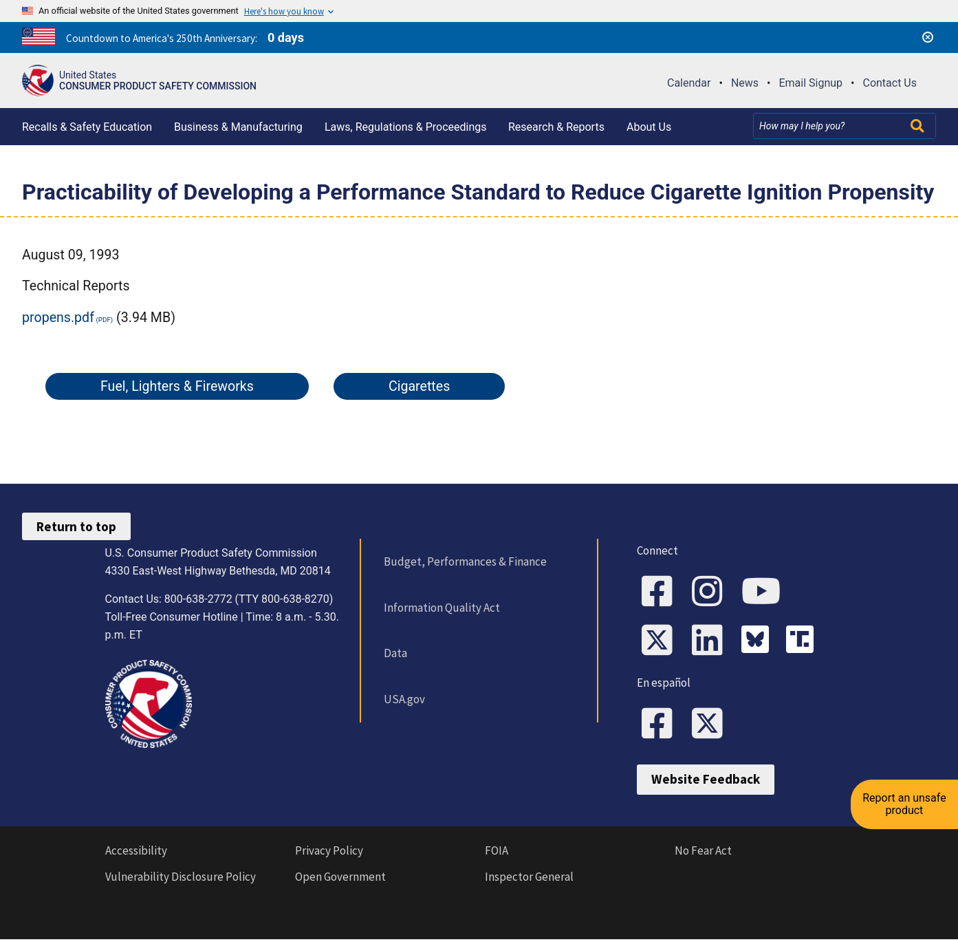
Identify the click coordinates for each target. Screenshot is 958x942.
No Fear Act (703, 852)
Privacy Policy (329, 852)
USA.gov (403, 699)
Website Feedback (705, 781)
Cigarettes (419, 386)
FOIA (496, 852)
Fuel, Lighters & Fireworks (177, 386)
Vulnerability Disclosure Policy (180, 879)
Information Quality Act (441, 607)
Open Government (340, 879)
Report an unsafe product (906, 795)
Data (394, 653)
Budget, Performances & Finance (464, 561)
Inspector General (529, 879)
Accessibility (136, 852)
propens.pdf (58, 317)
